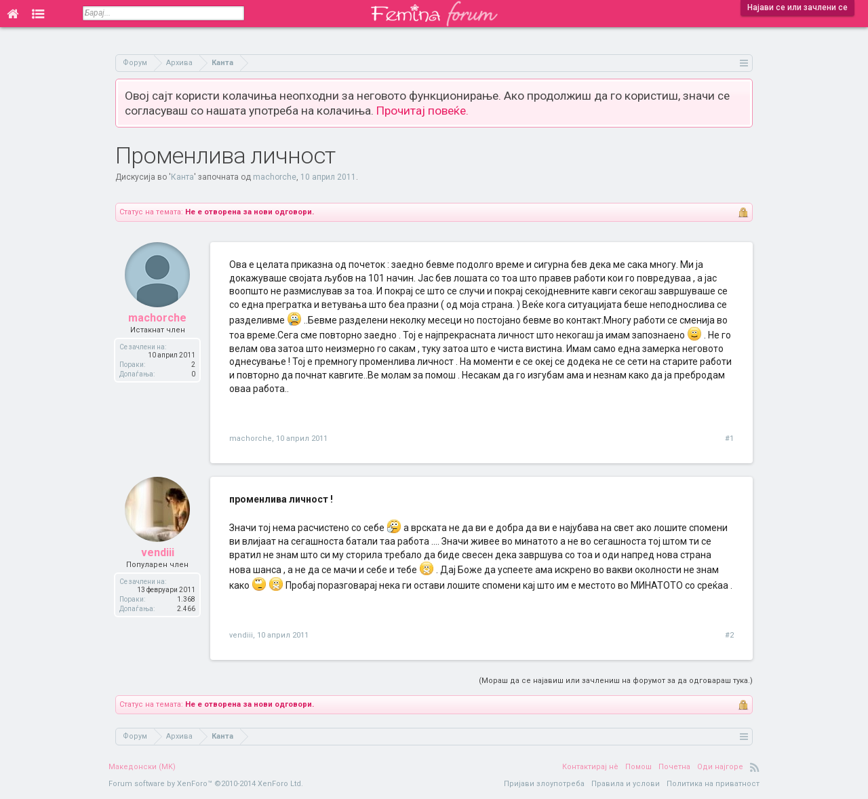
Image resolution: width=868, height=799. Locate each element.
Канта (182, 177)
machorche (274, 177)
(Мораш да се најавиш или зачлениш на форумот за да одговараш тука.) (616, 680)
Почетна (674, 766)
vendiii (157, 552)
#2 (729, 635)
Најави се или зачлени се (797, 7)
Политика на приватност (713, 783)
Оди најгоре (720, 766)
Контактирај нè (590, 766)
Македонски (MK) (142, 766)
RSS (755, 767)
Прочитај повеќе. (422, 110)
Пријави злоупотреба (544, 783)
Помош (638, 766)
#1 (729, 438)
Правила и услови (625, 783)
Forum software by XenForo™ (205, 783)
